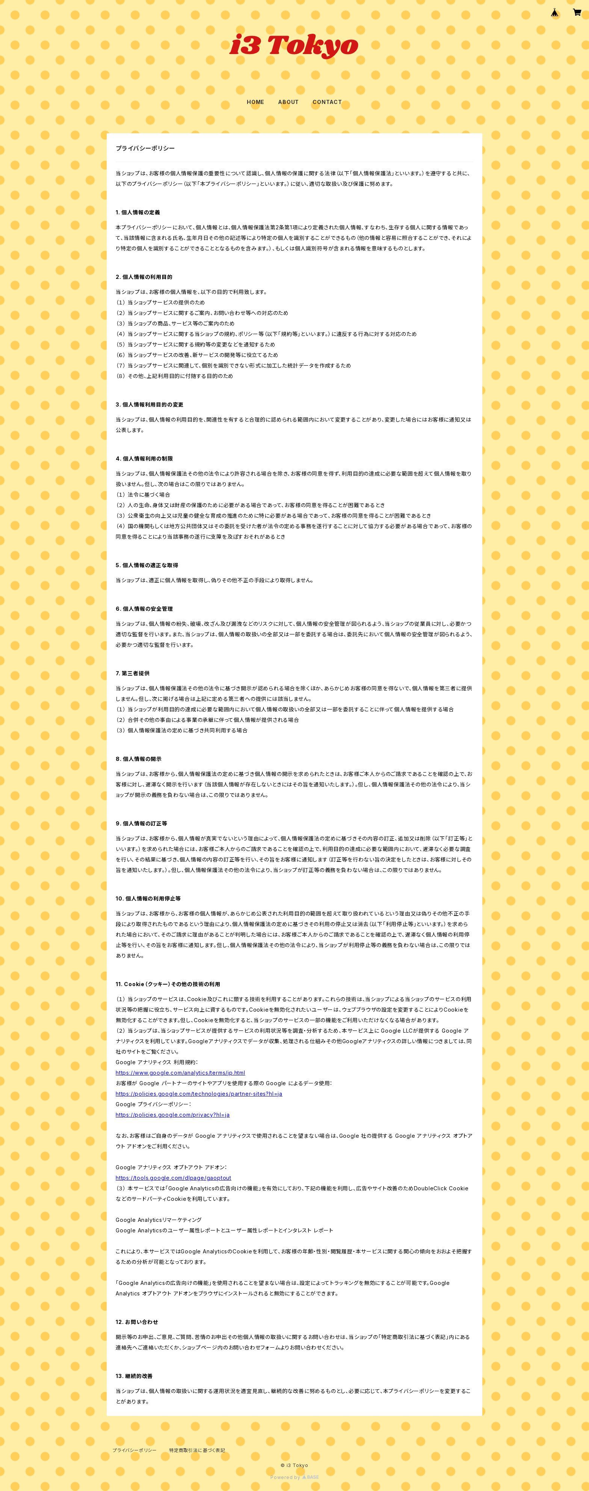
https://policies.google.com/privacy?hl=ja (173, 1114)
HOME (255, 102)
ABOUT (288, 102)
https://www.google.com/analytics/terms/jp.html (180, 1072)
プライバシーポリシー (135, 1450)
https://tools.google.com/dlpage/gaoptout (173, 1178)
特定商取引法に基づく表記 (197, 1450)
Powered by (294, 1477)
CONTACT (327, 102)
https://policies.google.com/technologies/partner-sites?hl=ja (199, 1093)
